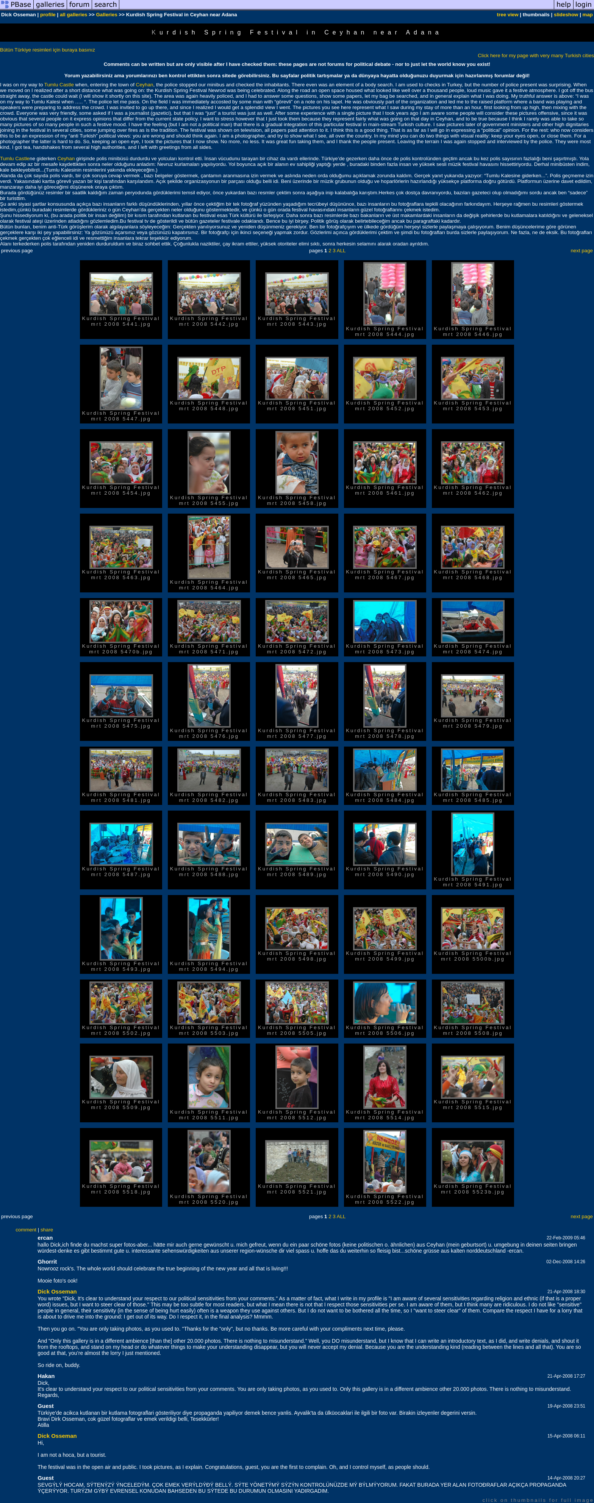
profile (48, 14)
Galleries (106, 14)
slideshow (566, 14)
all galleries (74, 14)
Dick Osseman (57, 1291)
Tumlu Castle (59, 84)
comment (26, 1230)
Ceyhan (144, 84)
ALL (341, 250)
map (588, 14)
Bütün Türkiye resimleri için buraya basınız (47, 50)
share (47, 1230)
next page (582, 250)
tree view (508, 14)
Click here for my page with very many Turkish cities (536, 55)
